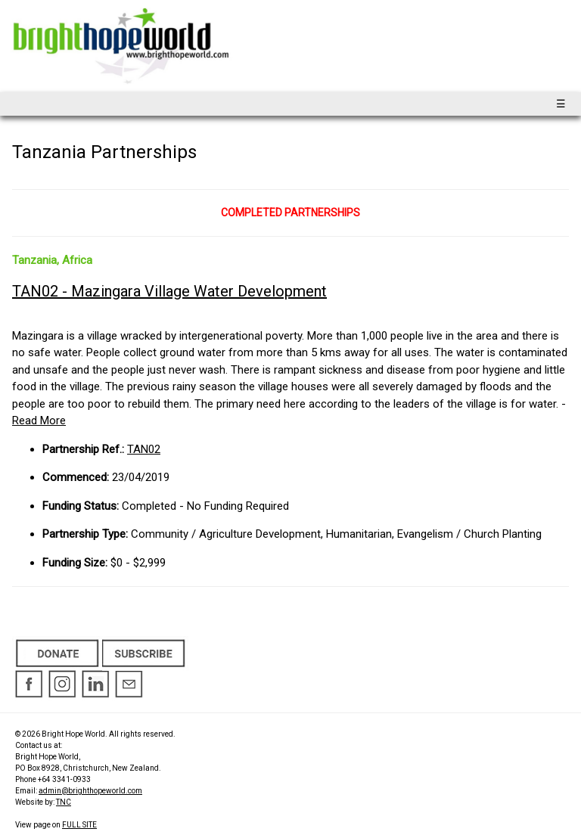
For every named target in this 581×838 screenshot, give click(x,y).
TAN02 (143, 449)
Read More (39, 420)
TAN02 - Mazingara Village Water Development (169, 291)
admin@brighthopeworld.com (90, 791)
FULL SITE (79, 825)
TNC (63, 802)
